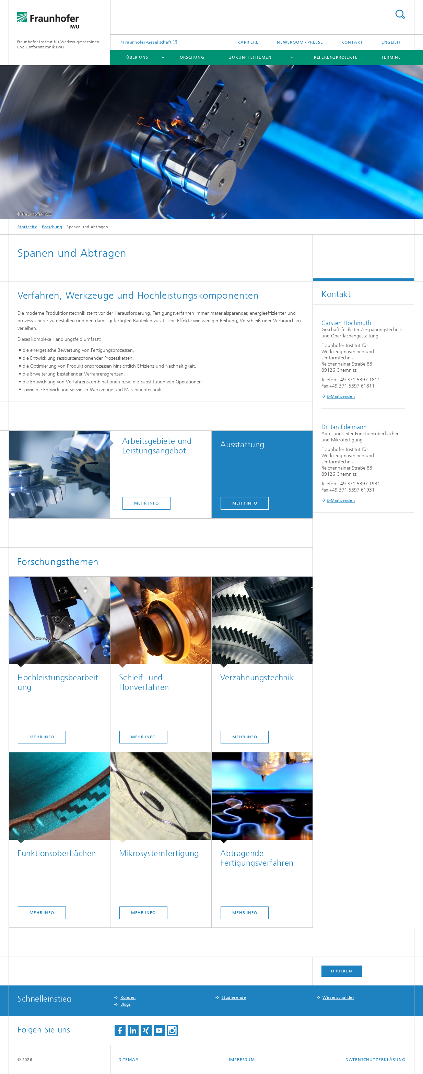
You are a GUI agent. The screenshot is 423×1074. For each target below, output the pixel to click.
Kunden (128, 997)
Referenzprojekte (336, 57)
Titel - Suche (400, 14)
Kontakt (352, 42)
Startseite (27, 226)
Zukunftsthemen (250, 57)
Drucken (341, 971)
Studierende (234, 997)
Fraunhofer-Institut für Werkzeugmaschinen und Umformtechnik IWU (58, 44)
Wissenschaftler (338, 997)
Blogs (125, 1004)
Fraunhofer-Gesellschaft (147, 42)
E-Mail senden (341, 396)
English (390, 42)
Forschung (190, 57)
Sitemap (128, 1059)
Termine (391, 57)
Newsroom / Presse (300, 42)
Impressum (242, 1059)
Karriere (248, 42)
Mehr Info (146, 503)
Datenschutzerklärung (375, 1059)
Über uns (137, 57)
